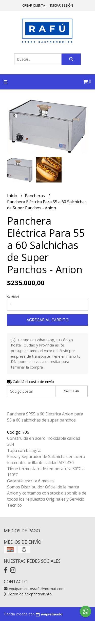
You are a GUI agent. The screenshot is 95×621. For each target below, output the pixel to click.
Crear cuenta (33, 5)
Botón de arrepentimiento (28, 594)
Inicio (12, 195)
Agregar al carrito (48, 320)
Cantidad (13, 296)
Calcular (71, 391)
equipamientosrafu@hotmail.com (34, 588)
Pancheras (35, 195)
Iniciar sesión (61, 5)
